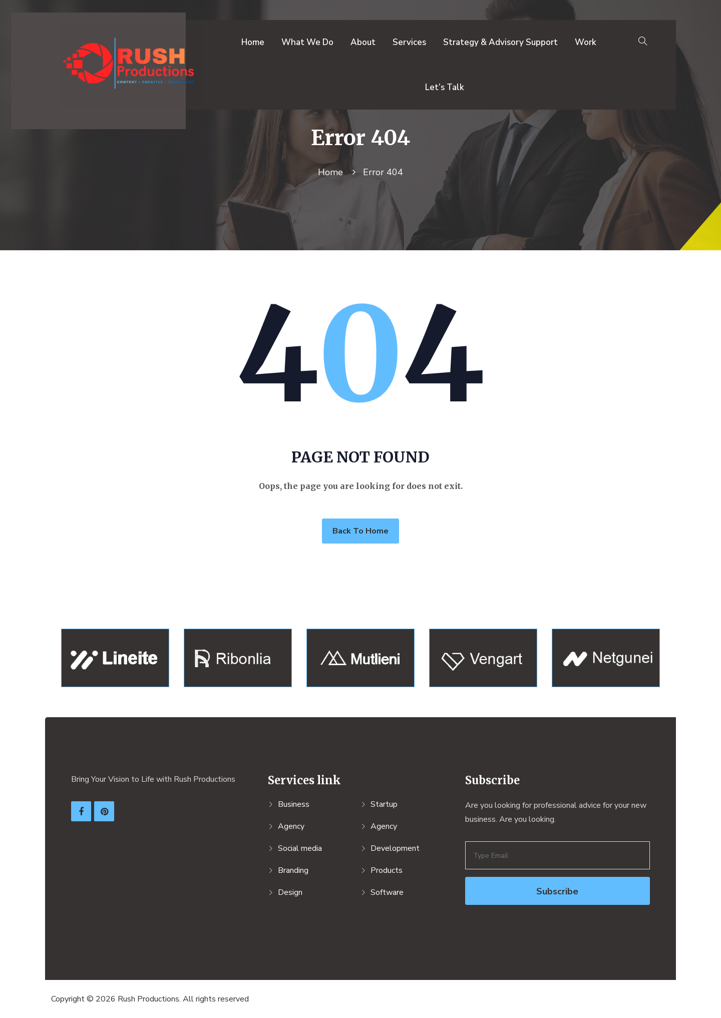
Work (585, 42)
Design (290, 892)
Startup (384, 804)
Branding (293, 870)
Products (387, 870)
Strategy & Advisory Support (500, 42)
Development (395, 848)
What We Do (307, 42)
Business (293, 804)
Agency (291, 826)
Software (387, 892)
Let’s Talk (444, 87)
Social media (300, 848)
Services (409, 42)
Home (252, 42)
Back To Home (360, 531)
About (363, 42)
